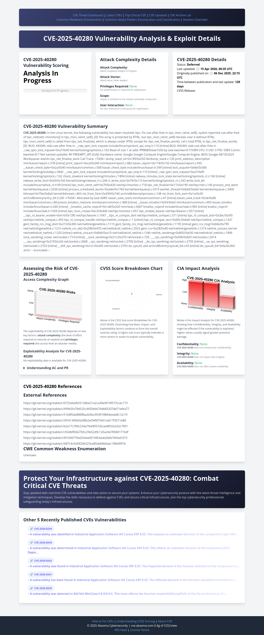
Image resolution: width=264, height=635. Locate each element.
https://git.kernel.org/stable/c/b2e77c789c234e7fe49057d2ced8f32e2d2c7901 (75, 426)
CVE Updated (158, 15)
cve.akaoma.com (142, 626)
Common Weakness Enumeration (79, 20)
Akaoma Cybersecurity (113, 626)
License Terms (139, 630)
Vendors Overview (195, 20)
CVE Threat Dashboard (88, 15)
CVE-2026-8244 (43, 528)
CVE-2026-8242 (43, 560)
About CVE (165, 621)
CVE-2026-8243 (43, 542)
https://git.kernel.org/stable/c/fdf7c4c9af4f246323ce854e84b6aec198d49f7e (74, 444)
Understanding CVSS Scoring (135, 621)
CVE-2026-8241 (43, 574)
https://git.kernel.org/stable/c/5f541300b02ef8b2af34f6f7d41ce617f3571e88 (74, 420)
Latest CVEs (114, 15)
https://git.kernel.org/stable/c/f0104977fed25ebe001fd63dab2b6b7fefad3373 (75, 438)
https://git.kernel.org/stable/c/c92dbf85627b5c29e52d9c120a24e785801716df (75, 432)
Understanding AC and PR (47, 368)
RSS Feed (121, 630)
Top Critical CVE (135, 15)
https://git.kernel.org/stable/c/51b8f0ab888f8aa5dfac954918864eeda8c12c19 (75, 415)
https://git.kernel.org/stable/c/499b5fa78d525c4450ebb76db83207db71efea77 (76, 409)
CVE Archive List (180, 15)
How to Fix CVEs (102, 621)
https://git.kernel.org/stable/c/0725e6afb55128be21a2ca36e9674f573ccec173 (75, 403)
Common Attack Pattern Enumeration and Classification (142, 20)
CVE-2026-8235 (43, 588)
